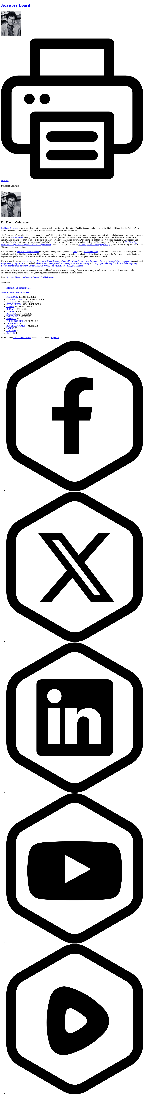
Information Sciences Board (18, 288)
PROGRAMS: (12, 323)
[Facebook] (74, 490)
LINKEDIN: (11, 302)
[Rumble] (74, 1093)
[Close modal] (2, 191)
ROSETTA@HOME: (15, 326)
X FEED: (10, 306)
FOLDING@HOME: (15, 321)
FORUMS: (11, 330)
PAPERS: (10, 328)
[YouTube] (74, 943)
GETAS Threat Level (16, 292)
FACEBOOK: (12, 297)
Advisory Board (15, 5)
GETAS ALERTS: (14, 304)
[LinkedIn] (74, 792)
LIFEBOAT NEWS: (15, 299)
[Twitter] (74, 641)
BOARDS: (11, 314)
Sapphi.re (55, 337)
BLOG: (9, 309)
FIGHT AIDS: (12, 316)
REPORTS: (11, 318)
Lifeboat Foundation (22, 337)
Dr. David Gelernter (9, 228)
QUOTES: (11, 333)
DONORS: (11, 311)
